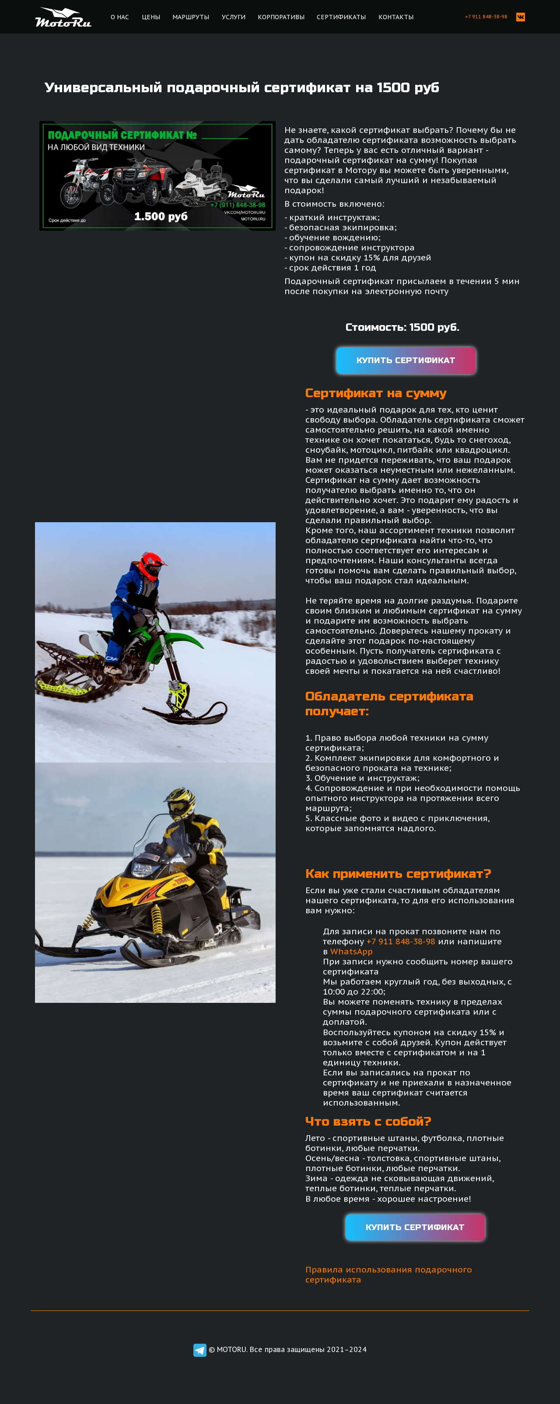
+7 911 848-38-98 (401, 941)
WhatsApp (351, 951)
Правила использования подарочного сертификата (388, 1274)
